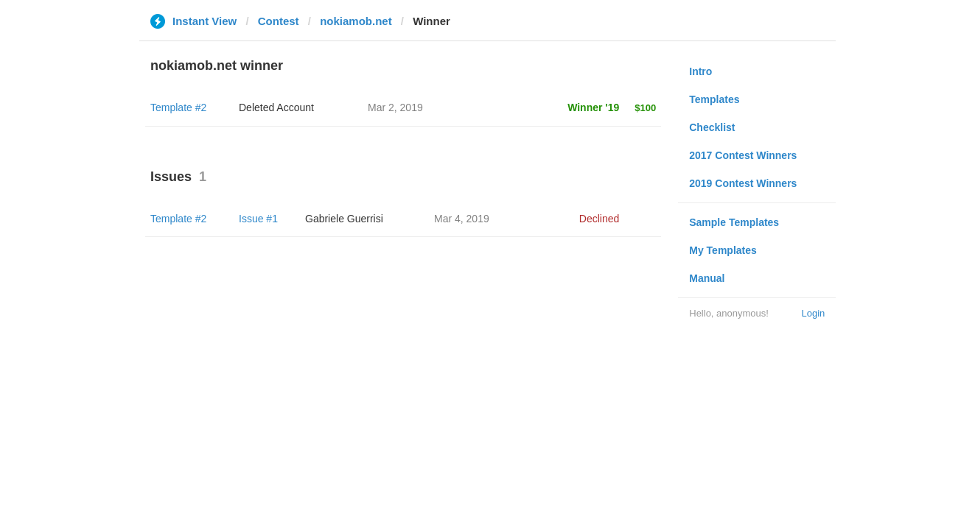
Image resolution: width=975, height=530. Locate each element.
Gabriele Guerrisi (344, 219)
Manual (706, 278)
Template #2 (178, 107)
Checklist (712, 127)
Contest (278, 21)
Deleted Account (276, 107)
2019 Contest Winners (743, 183)
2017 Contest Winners (743, 155)
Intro (700, 71)
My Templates (723, 250)
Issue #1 (258, 219)
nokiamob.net (356, 21)
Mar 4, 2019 (461, 219)
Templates (714, 99)
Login (813, 313)
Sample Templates (734, 222)
